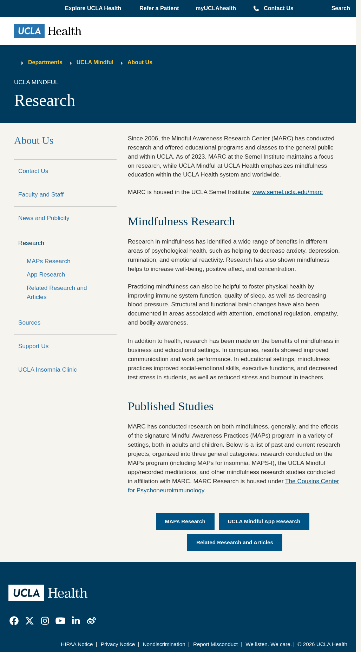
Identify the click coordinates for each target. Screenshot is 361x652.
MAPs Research (49, 261)
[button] (94, 8)
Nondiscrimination (164, 644)
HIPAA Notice (77, 644)
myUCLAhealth (216, 8)
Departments (45, 62)
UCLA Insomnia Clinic (47, 369)
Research (31, 242)
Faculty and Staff (41, 194)
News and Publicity (44, 217)
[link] (14, 620)
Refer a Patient (159, 8)
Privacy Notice (118, 644)
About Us (139, 62)
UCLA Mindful (95, 62)
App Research (46, 274)
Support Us (33, 346)
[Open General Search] (338, 8)
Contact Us (278, 8)
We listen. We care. (268, 644)
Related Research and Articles (57, 292)
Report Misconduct (215, 644)
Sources (29, 322)
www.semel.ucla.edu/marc (287, 191)
